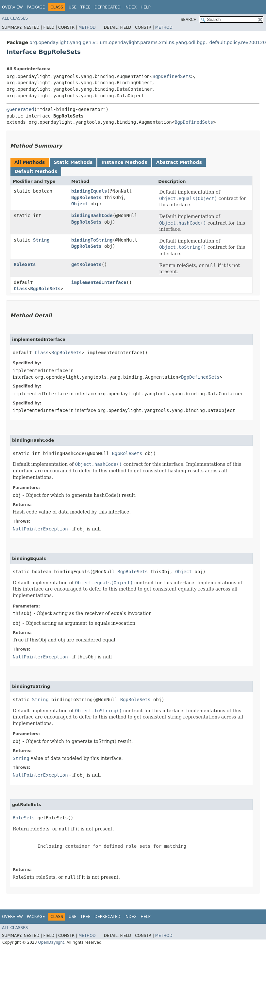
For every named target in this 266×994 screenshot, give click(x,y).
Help (146, 7)
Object (79, 203)
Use (72, 7)
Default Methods (35, 171)
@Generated (20, 109)
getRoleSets (86, 264)
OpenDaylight (51, 942)
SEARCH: (189, 19)
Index (131, 7)
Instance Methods (124, 162)
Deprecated (107, 7)
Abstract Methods (179, 162)
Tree (85, 7)
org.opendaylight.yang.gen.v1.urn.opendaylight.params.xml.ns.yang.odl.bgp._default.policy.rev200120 (147, 42)
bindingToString (91, 240)
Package (36, 7)
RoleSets (25, 264)
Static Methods (73, 162)
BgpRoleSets (86, 197)
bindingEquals (89, 191)
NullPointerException (40, 528)
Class (20, 288)
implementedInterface (98, 282)
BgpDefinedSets (172, 76)
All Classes (15, 18)
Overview (12, 7)
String (41, 240)
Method (87, 27)
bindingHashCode (91, 215)
